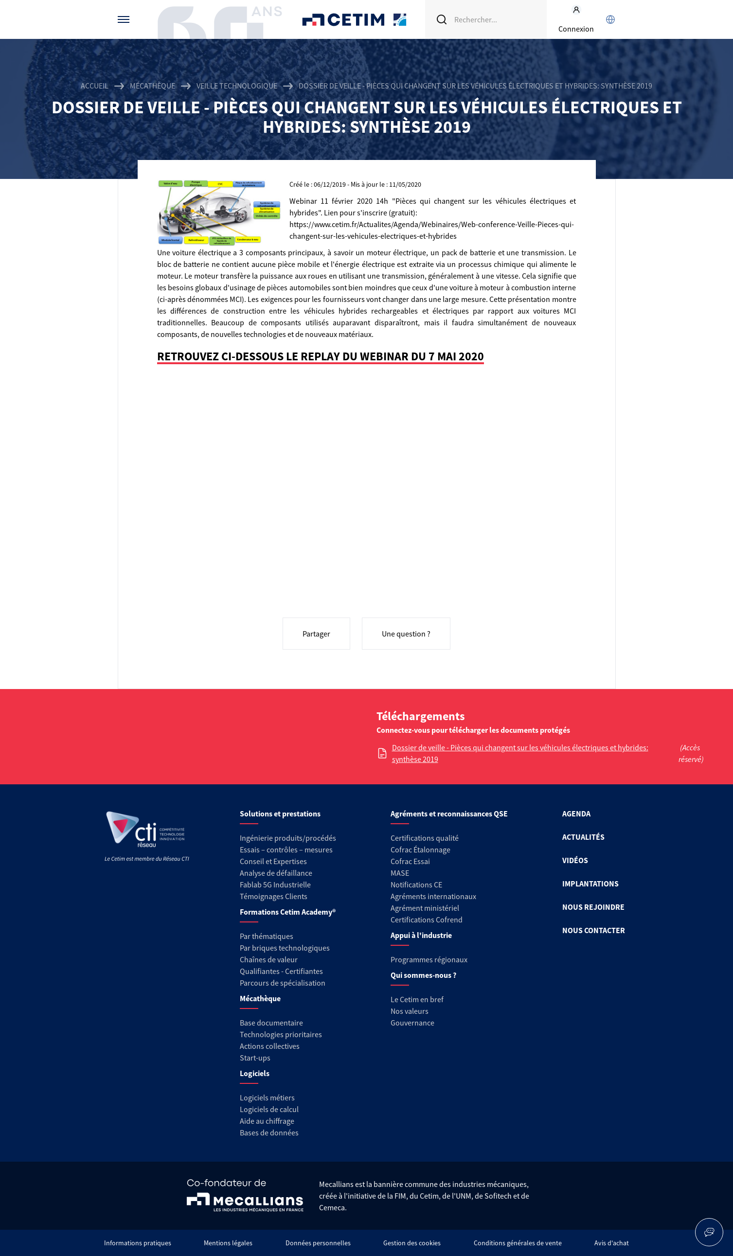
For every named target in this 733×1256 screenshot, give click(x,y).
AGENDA (576, 813)
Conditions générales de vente (518, 1242)
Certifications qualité (425, 838)
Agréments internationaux (433, 896)
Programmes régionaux (429, 959)
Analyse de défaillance (276, 873)
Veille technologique (237, 85)
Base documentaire (271, 1022)
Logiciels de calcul (269, 1109)
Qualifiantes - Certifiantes (281, 971)
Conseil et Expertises (273, 861)
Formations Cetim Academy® (288, 912)
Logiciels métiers (267, 1097)
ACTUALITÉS (583, 837)
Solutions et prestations (280, 813)
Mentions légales (228, 1242)
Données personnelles (318, 1242)
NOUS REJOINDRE (593, 907)
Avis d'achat (611, 1242)
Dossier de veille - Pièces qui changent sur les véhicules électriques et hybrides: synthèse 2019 (520, 753)
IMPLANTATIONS (590, 883)
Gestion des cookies (412, 1242)
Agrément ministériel (425, 908)
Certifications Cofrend (427, 919)
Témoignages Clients (273, 896)
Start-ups (255, 1057)
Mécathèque (152, 85)
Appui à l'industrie (421, 935)
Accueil (94, 85)
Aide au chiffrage (267, 1121)
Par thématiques (266, 936)
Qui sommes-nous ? (423, 975)
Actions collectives (270, 1046)
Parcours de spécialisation (282, 983)
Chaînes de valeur (269, 959)
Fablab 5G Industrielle (275, 884)
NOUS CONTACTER (593, 930)
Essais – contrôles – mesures (286, 849)
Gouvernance (412, 1022)
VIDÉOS (575, 860)
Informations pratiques (137, 1242)
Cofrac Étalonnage (420, 849)
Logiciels (254, 1073)
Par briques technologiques (285, 948)
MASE (400, 873)
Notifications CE (416, 884)
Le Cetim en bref (417, 999)
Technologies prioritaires (281, 1034)
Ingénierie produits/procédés (288, 838)
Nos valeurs (410, 1011)
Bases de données (269, 1132)
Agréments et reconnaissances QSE (449, 813)
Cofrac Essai (410, 861)
